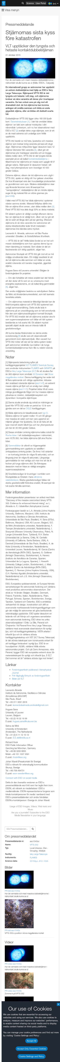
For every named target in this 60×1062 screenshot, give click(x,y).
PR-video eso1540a (13, 964)
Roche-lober (11, 435)
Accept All (31, 1040)
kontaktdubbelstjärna (38, 159)
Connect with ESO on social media (21, 778)
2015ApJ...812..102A (39, 861)
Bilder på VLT (18, 678)
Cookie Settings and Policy (31, 1056)
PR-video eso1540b (13, 991)
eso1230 (10, 196)
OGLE (29, 408)
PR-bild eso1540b (12, 930)
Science (30, 3)
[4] (53, 206)
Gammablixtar (14, 445)
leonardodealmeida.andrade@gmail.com (30, 705)
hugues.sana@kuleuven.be (25, 721)
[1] (29, 121)
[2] (17, 130)
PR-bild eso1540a (12, 891)
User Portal (41, 3)
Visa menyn (10, 10)
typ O (45, 413)
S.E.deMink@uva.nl (21, 737)
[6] (19, 336)
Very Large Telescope (38, 854)
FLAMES (33, 857)
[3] (35, 150)
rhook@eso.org (19, 757)
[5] (7, 287)
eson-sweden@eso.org (23, 773)
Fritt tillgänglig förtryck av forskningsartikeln (31, 675)
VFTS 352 (34, 844)
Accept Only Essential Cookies (31, 1048)
